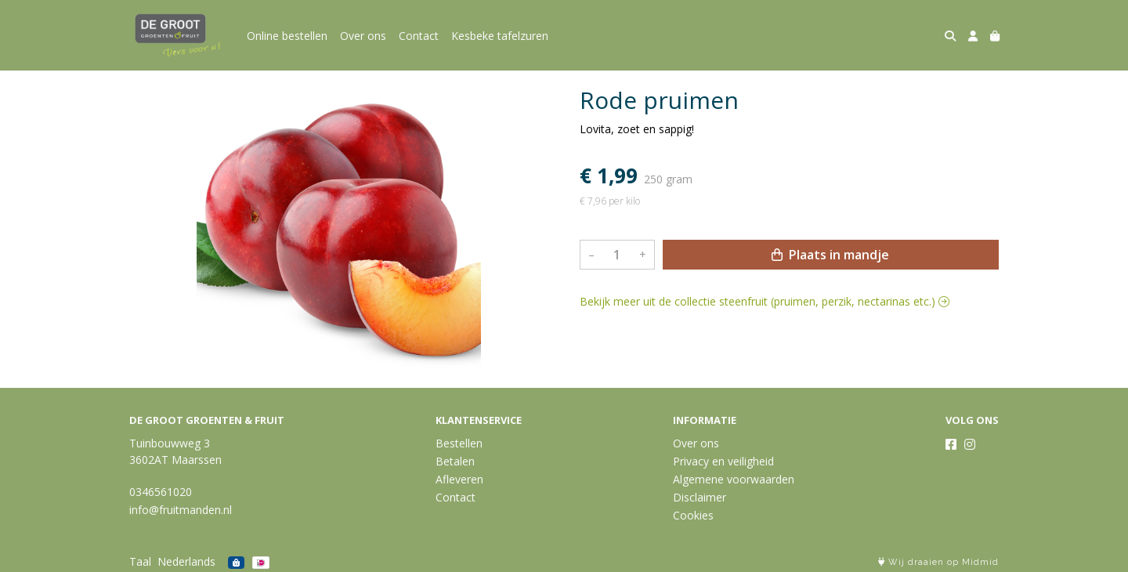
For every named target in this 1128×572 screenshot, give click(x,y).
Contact (419, 35)
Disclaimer (699, 497)
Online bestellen (287, 35)
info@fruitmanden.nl (180, 509)
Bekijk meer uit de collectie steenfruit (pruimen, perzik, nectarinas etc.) (764, 301)
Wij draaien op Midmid (938, 562)
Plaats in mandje (830, 254)
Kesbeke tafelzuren (499, 35)
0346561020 (160, 491)
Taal (140, 561)
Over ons (363, 35)
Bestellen (459, 443)
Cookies (693, 515)
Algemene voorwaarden (733, 479)
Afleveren (459, 479)
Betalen (455, 461)
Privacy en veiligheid (723, 461)
